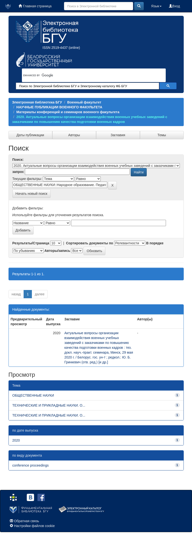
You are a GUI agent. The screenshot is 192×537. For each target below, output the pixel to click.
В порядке (154, 243)
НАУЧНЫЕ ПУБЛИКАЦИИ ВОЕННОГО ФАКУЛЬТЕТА (59, 107)
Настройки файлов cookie (34, 526)
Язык (156, 6)
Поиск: (18, 160)
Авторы (74, 135)
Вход (174, 6)
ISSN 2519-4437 (55, 48)
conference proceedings (30, 465)
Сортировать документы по (89, 243)
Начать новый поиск (31, 194)
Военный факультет (84, 102)
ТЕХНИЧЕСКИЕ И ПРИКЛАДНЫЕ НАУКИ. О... (48, 405)
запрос (18, 172)
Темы (161, 135)
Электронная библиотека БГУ (37, 102)
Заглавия (118, 135)
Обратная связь (26, 521)
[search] (87, 75)
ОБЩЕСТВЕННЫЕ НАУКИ (33, 395)
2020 (16, 440)
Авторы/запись (57, 251)
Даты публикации (30, 135)
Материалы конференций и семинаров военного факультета (67, 112)
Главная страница (34, 6)
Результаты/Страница (30, 243)
